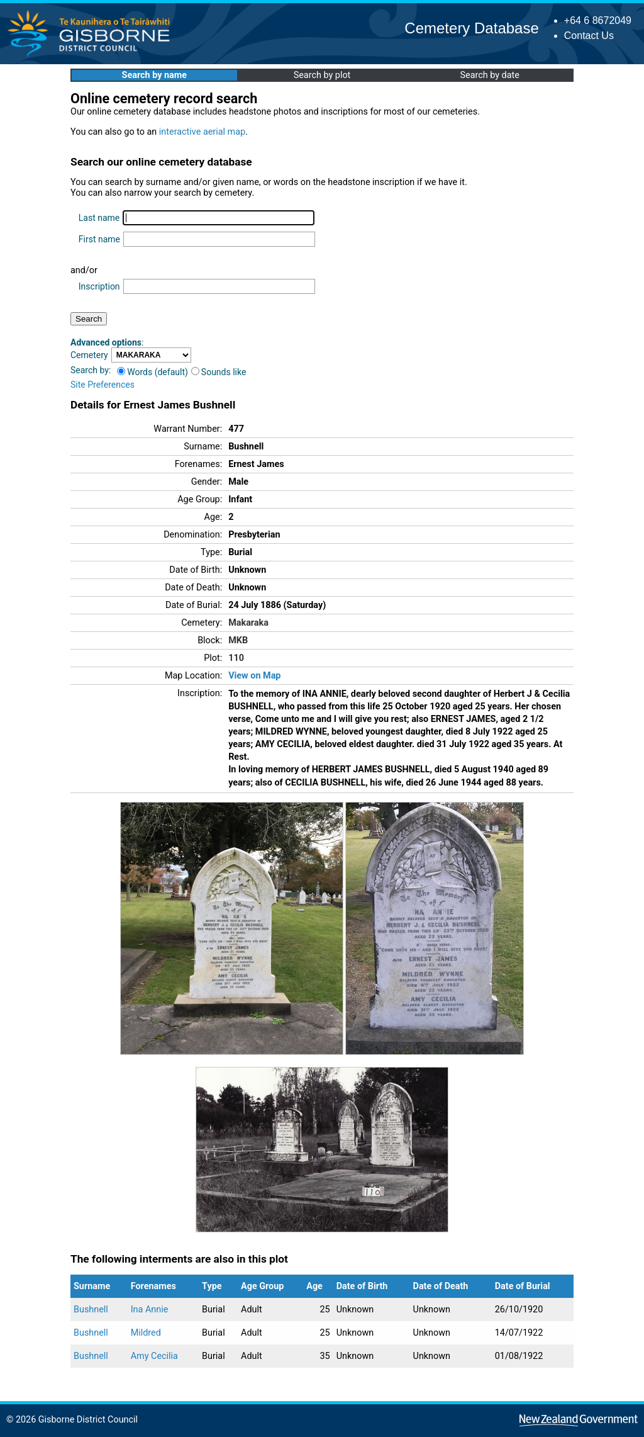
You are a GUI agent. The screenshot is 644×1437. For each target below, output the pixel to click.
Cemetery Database (471, 28)
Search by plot (322, 75)
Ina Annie (150, 1309)
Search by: (90, 370)
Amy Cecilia (154, 1356)
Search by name (154, 75)
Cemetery (89, 355)
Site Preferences (102, 385)
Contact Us (589, 35)
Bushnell (91, 1309)
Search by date (489, 75)
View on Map (254, 675)
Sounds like (219, 372)
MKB (238, 640)
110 (236, 658)
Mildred (146, 1332)
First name (99, 239)
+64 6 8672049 (597, 20)
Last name (99, 218)
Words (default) (152, 372)
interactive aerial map (202, 132)
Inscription (99, 286)
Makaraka (248, 622)
